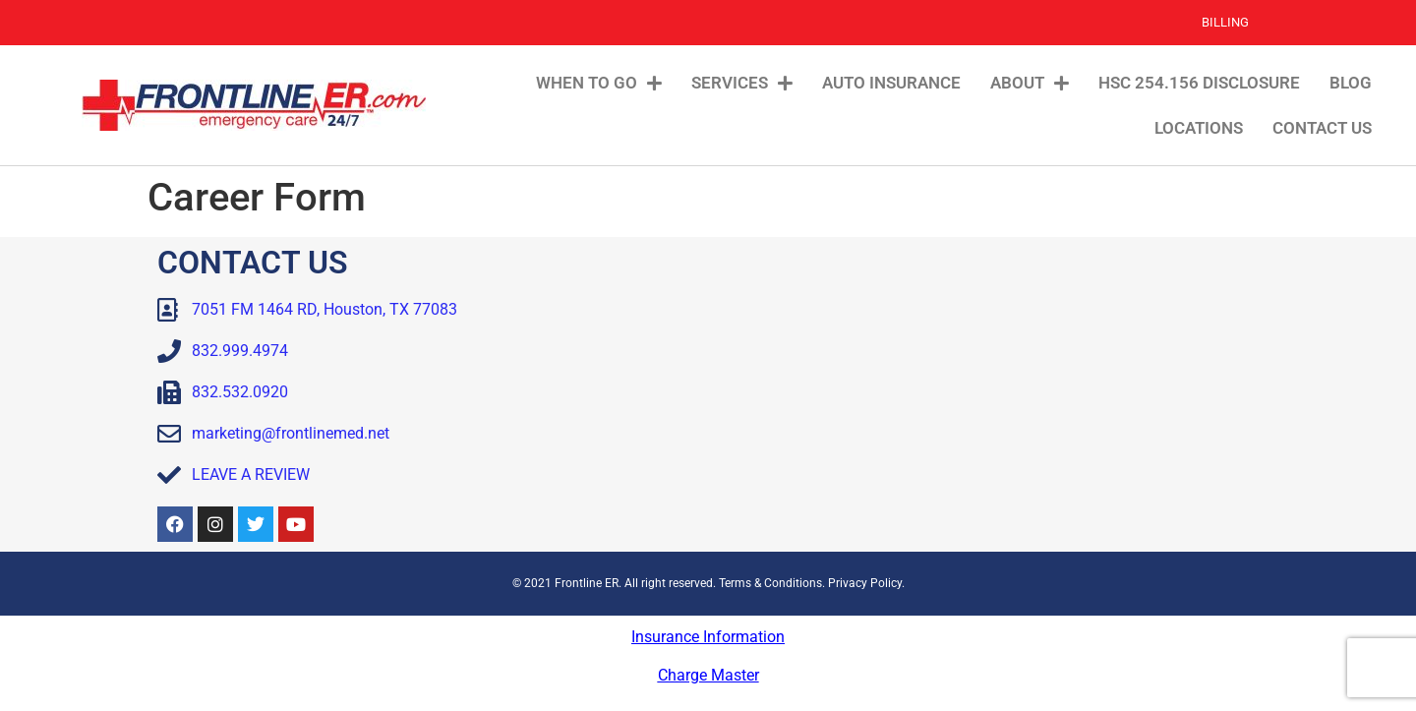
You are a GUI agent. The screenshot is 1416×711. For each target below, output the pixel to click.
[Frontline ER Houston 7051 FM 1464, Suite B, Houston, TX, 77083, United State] (988, 394)
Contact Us (1322, 128)
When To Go (599, 83)
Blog (1350, 82)
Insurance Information (708, 636)
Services (742, 83)
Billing (1225, 22)
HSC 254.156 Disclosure (1199, 82)
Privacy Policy (865, 583)
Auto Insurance (891, 82)
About (1029, 83)
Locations (1198, 128)
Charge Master (708, 675)
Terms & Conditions (770, 583)
